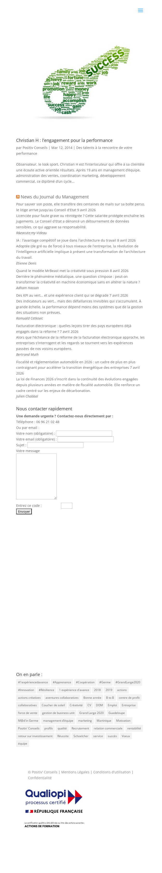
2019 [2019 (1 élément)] (109, 690)
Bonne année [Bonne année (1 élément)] (92, 698)
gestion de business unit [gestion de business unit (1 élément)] (58, 713)
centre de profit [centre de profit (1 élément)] (129, 698)
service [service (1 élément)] (98, 736)
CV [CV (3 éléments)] (89, 705)
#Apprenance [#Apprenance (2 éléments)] (62, 682)
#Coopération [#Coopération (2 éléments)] (85, 682)
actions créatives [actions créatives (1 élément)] (29, 698)
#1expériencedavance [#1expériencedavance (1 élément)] (33, 682)
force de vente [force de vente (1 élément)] (27, 713)
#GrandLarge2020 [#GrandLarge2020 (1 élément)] (127, 682)
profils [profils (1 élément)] (48, 728)
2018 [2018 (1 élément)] (97, 690)
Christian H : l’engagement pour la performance (64, 140)
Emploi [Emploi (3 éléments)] (112, 705)
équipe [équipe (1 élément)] (22, 743)
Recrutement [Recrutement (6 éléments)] (80, 728)
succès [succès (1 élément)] (112, 736)
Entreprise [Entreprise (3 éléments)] (129, 705)
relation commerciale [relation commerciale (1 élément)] (108, 728)
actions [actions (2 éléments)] (122, 690)
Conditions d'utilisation (112, 772)
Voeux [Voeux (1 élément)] (126, 736)
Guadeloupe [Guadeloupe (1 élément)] (116, 713)
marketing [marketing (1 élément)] (85, 721)
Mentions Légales (75, 772)
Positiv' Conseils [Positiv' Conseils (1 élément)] (29, 728)
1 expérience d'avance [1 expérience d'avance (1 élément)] (74, 690)
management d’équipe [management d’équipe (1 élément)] (58, 721)
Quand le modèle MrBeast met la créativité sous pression (62, 270)
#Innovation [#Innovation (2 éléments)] (26, 690)
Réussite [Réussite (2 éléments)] (63, 736)
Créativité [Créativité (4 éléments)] (76, 705)
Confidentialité (40, 777)
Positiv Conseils (35, 147)
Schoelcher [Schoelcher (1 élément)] (81, 736)
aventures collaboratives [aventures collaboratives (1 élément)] (62, 698)
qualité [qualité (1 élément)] (62, 728)
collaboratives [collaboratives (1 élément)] (27, 705)
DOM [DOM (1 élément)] (99, 705)
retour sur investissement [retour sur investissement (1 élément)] (35, 736)
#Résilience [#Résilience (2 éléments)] (46, 690)
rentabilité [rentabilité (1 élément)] (134, 728)
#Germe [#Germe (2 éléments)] (105, 682)
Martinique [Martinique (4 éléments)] (104, 721)
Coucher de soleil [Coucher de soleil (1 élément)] (53, 705)
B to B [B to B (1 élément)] (110, 698)
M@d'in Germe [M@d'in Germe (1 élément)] (28, 721)
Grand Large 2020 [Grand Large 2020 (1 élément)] (91, 713)
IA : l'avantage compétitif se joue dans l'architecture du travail (66, 240)
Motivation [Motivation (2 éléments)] (123, 721)
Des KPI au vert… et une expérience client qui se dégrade (62, 295)
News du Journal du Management (55, 197)
